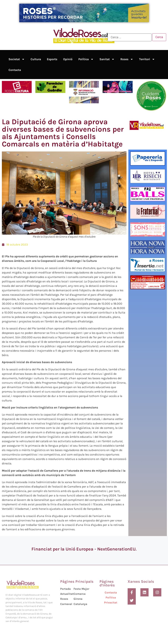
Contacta (15, 70)
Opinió (67, 59)
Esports (52, 59)
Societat (17, 59)
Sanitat (106, 59)
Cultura (36, 59)
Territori (147, 59)
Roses (126, 59)
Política (86, 59)
